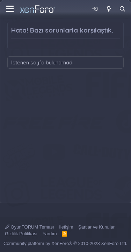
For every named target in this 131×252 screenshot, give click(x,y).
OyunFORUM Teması (29, 227)
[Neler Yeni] (108, 8)
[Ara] (122, 8)
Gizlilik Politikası (21, 233)
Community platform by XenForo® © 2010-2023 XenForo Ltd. (65, 243)
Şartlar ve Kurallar (96, 227)
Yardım (50, 233)
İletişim (66, 227)
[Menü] (10, 9)
